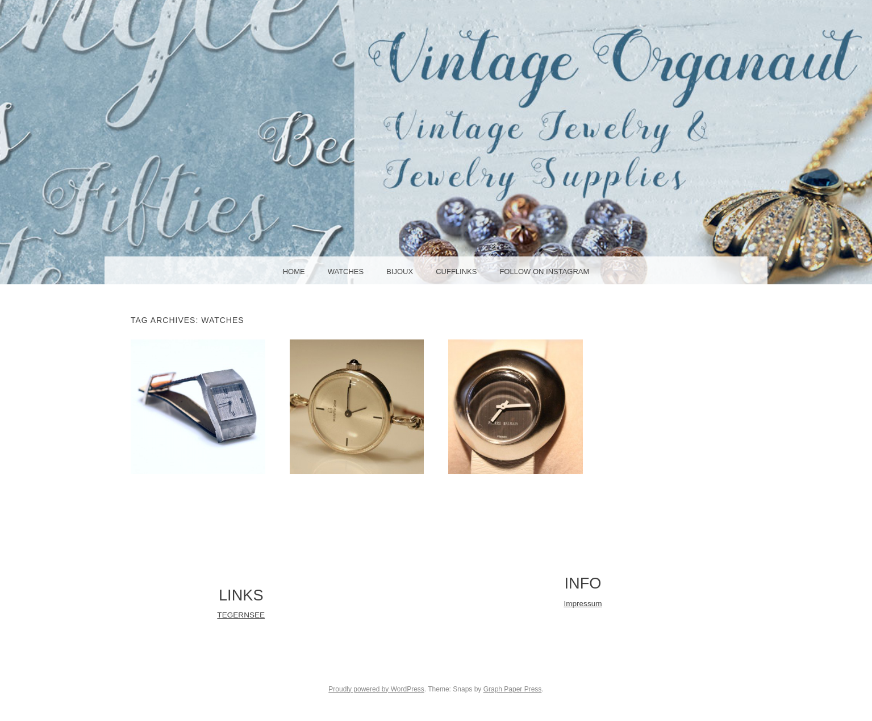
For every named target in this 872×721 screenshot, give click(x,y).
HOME (294, 271)
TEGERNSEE (241, 615)
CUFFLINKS (456, 271)
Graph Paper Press (512, 689)
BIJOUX (399, 271)
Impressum (583, 603)
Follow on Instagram (544, 271)
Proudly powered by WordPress (376, 689)
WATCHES (346, 271)
